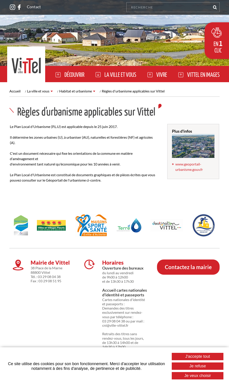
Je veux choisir (197, 375)
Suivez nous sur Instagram (12, 7)
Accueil (15, 91)
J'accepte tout (197, 356)
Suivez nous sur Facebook (19, 7)
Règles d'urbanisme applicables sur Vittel (133, 91)
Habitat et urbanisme (75, 91)
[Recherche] (168, 7)
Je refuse (197, 366)
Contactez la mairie (188, 267)
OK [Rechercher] (214, 7)
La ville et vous (38, 91)
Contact (34, 6)
